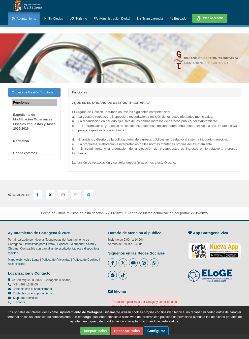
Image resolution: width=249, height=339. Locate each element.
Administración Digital (112, 19)
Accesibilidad (16, 264)
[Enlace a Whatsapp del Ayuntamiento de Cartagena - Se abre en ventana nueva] (154, 262)
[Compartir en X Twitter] (50, 195)
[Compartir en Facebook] (37, 195)
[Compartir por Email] (63, 195)
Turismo (78, 19)
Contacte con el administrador (32, 289)
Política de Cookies (85, 259)
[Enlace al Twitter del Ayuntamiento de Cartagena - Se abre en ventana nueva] (123, 262)
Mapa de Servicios (22, 298)
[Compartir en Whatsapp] (76, 195)
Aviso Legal (31, 259)
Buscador (179, 18)
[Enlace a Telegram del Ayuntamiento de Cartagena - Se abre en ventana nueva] (112, 275)
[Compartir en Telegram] (89, 195)
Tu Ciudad (53, 19)
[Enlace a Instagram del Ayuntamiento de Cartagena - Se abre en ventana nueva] (143, 262)
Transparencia (150, 19)
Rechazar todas (127, 331)
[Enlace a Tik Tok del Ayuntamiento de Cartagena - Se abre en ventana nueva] (123, 275)
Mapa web (15, 259)
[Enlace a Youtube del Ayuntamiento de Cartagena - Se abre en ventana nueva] (133, 262)
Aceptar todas (95, 331)
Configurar (156, 331)
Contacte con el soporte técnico (33, 293)
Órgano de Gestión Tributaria (34, 92)
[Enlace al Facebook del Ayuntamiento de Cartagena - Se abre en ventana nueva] (112, 262)
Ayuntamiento (23, 19)
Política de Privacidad (56, 259)
